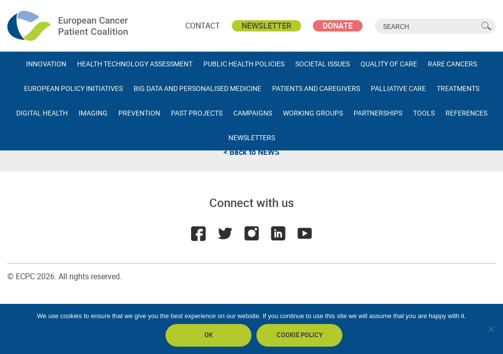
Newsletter (266, 25)
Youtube (304, 233)
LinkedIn (278, 233)
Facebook (198, 233)
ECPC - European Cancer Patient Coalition (68, 25)
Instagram (251, 233)
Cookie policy (300, 334)
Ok (208, 334)
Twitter (225, 233)
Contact (202, 25)
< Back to (251, 152)
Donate (338, 25)
